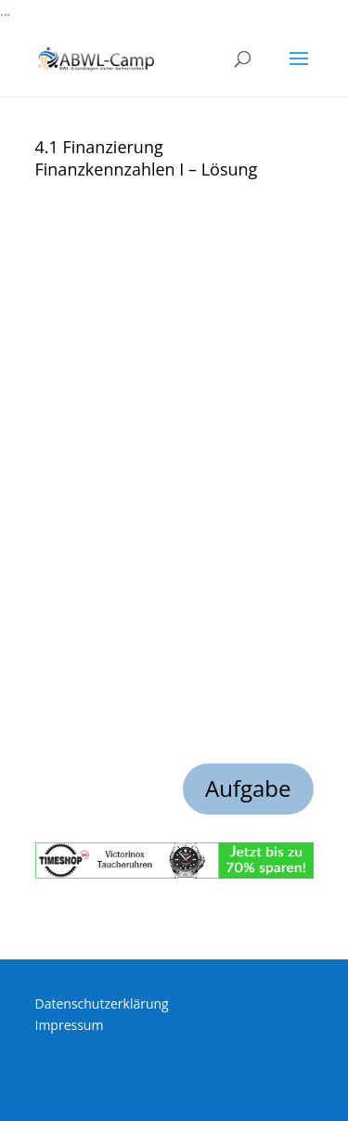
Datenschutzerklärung (102, 1003)
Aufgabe (248, 788)
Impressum (69, 1025)
